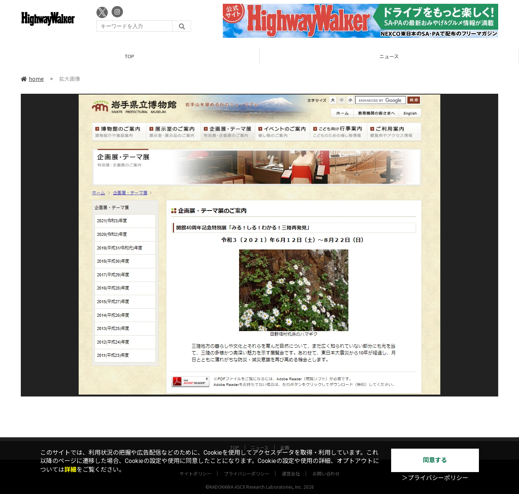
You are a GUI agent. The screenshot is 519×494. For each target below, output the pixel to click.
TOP (129, 56)
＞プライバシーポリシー (435, 478)
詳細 (70, 469)
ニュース (389, 56)
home (32, 79)
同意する (435, 460)
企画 (284, 440)
